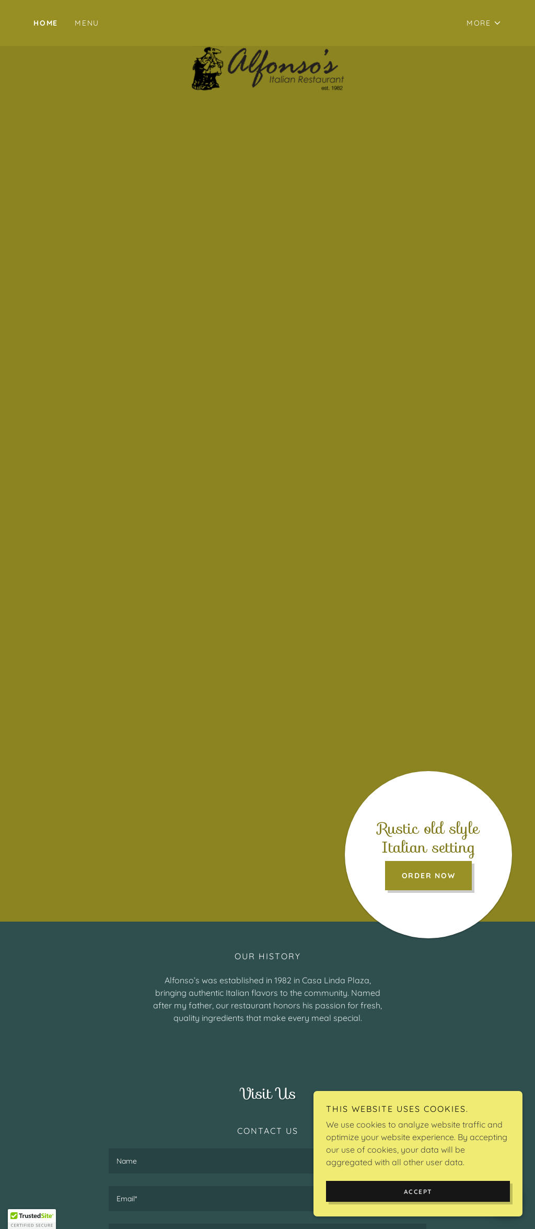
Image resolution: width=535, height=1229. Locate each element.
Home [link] (45, 23)
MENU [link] (87, 23)
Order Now (429, 875)
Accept (418, 1192)
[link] (268, 21)
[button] (484, 23)
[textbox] (267, 1161)
